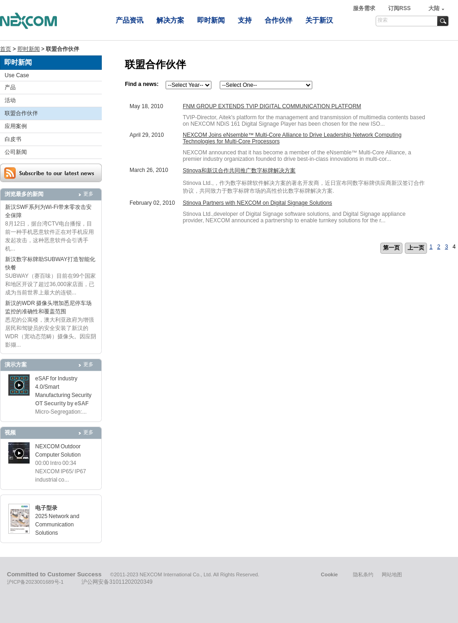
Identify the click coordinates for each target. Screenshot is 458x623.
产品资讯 (129, 20)
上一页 (416, 247)
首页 (5, 49)
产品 (10, 87)
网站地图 (392, 574)
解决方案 (170, 20)
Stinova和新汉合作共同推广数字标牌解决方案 (239, 170)
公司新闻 (16, 152)
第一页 (391, 247)
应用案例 (16, 126)
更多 (88, 193)
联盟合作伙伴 (21, 113)
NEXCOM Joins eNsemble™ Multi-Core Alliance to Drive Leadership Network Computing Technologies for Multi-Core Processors (292, 138)
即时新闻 (211, 20)
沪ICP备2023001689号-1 (35, 582)
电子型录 (46, 508)
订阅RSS (399, 8)
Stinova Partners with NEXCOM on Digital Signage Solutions (257, 203)
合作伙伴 (278, 20)
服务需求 (365, 8)
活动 (10, 100)
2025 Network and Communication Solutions (57, 524)
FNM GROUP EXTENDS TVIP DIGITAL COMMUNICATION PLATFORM (272, 106)
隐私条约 (363, 574)
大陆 (433, 8)
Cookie (329, 574)
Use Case (17, 75)
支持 (245, 20)
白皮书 (13, 139)
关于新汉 (319, 20)
